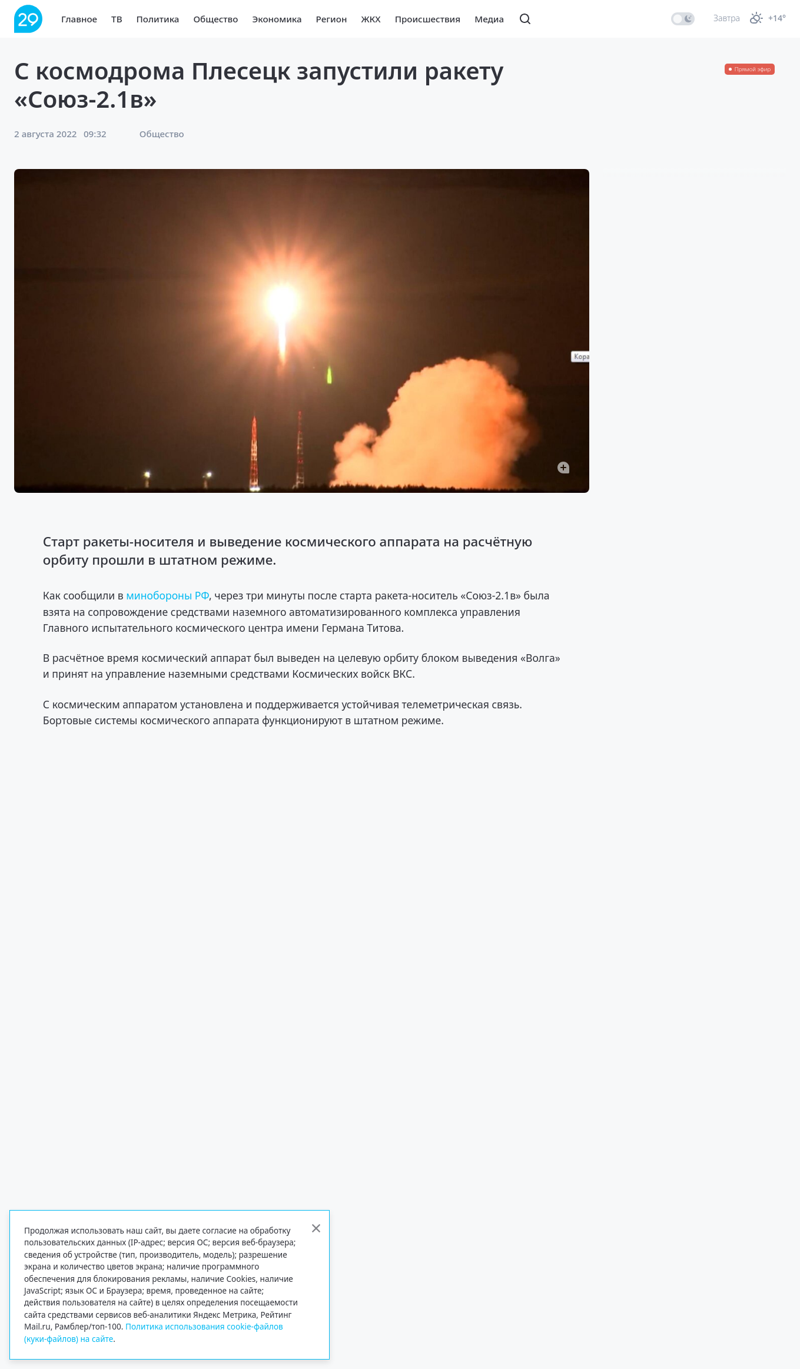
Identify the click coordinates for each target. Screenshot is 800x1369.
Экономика (276, 19)
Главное (79, 19)
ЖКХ (370, 19)
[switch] (683, 18)
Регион (331, 19)
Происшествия (428, 19)
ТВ (116, 19)
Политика (158, 19)
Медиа (489, 19)
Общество (215, 19)
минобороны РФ (167, 595)
